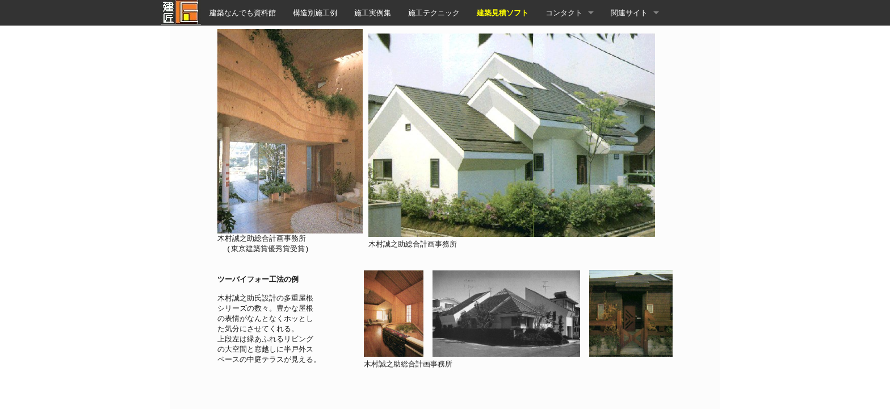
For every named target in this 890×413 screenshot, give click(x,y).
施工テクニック (434, 13)
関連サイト (629, 13)
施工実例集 (372, 13)
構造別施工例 (315, 13)
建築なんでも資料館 (242, 13)
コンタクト (563, 13)
